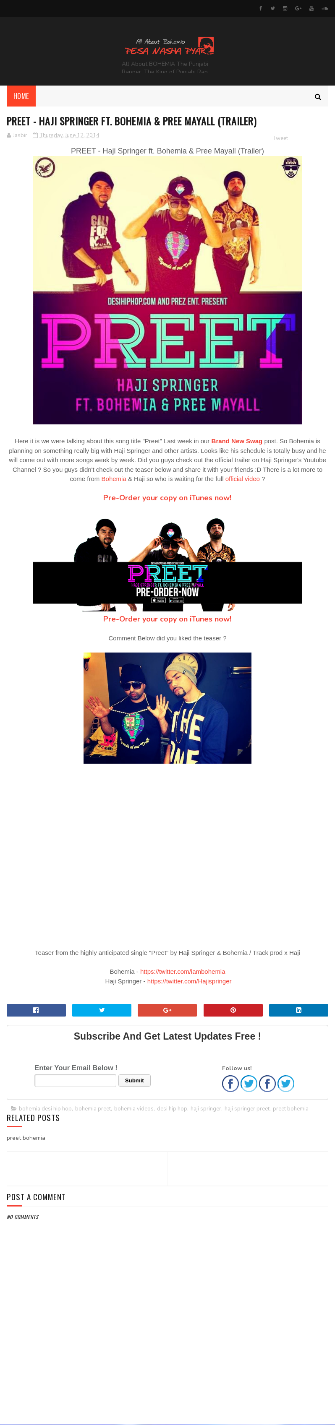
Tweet (280, 139)
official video (242, 479)
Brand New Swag (237, 441)
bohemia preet (93, 1109)
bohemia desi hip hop (45, 1109)
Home (21, 96)
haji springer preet (247, 1109)
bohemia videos (134, 1109)
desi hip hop (172, 1109)
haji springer (206, 1109)
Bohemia (114, 479)
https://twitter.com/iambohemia (182, 972)
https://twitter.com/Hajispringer (189, 981)
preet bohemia (291, 1109)
